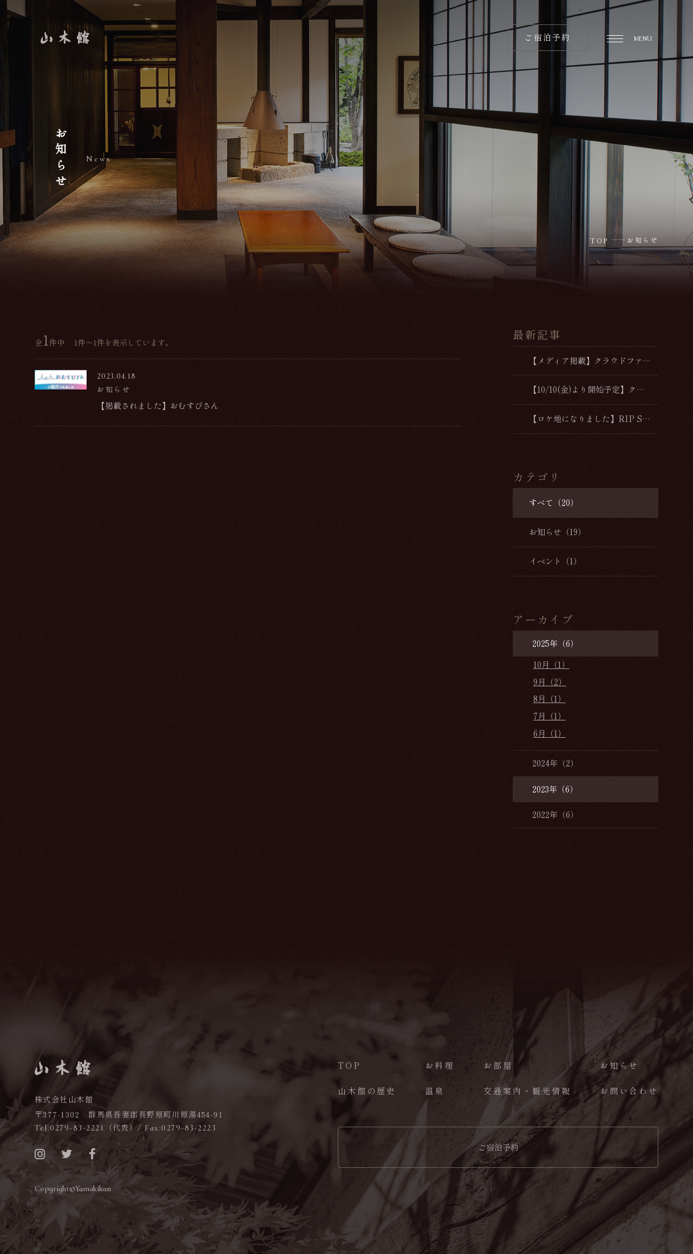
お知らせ (619, 1065)
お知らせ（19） (557, 531)
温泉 (434, 1090)
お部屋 (498, 1065)
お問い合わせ (629, 1090)
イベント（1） (555, 561)
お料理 (439, 1065)
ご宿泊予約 (498, 1147)
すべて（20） (553, 502)
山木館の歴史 (367, 1090)
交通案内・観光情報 (527, 1090)
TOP (349, 1065)
